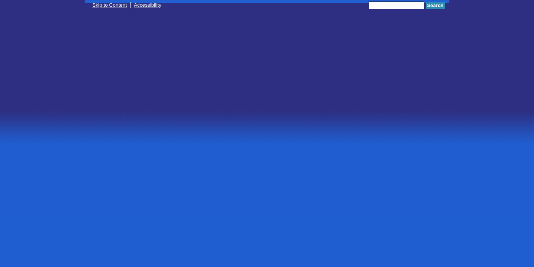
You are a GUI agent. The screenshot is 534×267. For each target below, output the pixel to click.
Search (435, 5)
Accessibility (147, 5)
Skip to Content (109, 5)
